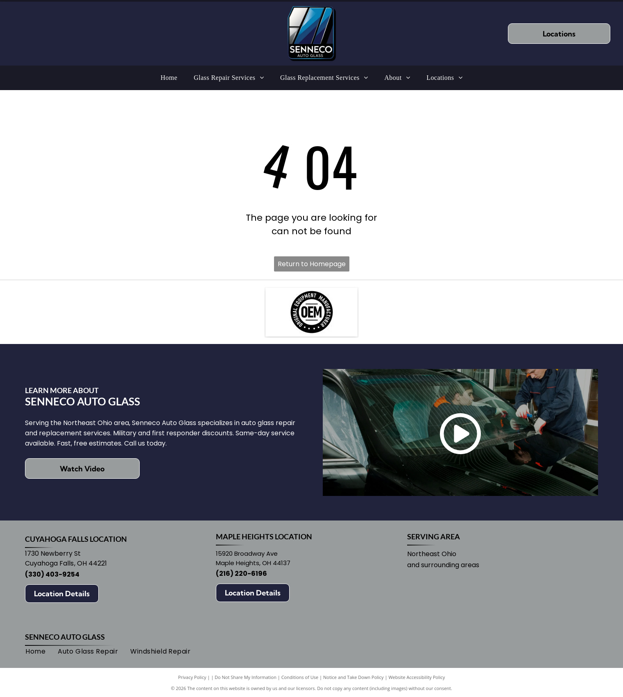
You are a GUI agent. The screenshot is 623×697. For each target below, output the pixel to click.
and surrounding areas (443, 565)
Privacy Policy (192, 677)
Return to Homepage (312, 264)
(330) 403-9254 (52, 574)
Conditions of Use (300, 677)
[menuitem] (169, 78)
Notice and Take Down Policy (353, 677)
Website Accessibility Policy (416, 677)
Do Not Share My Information (245, 677)
